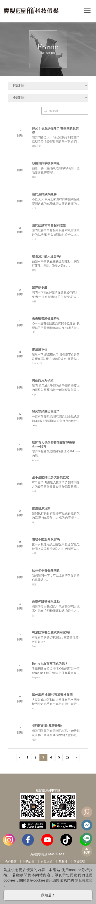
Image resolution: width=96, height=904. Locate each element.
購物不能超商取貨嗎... (47, 539)
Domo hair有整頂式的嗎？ (50, 663)
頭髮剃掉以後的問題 (46, 163)
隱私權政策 (83, 880)
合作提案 (11, 861)
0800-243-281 (57, 854)
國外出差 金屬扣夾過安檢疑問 (52, 694)
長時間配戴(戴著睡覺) (47, 725)
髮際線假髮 (39, 287)
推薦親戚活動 (41, 508)
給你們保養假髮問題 (46, 570)
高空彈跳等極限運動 (46, 601)
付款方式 (46, 861)
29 (67, 757)
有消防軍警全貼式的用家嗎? (51, 632)
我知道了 (48, 895)
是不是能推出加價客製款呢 (50, 477)
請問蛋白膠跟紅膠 (44, 194)
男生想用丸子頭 (42, 380)
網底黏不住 (39, 349)
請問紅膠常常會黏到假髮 (49, 225)
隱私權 (63, 861)
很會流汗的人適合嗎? (46, 256)
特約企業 (28, 861)
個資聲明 (79, 861)
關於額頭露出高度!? (45, 411)
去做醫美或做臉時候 (46, 318)
